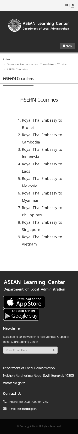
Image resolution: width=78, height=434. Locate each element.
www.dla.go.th (14, 383)
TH (66, 5)
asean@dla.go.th (27, 409)
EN (72, 5)
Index (6, 59)
